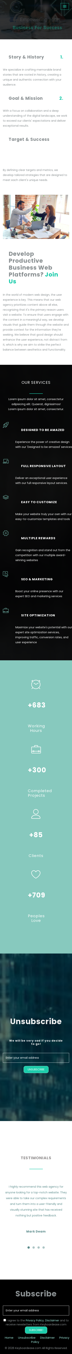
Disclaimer (52, 1320)
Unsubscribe (27, 1338)
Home (9, 1338)
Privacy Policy (35, 1320)
